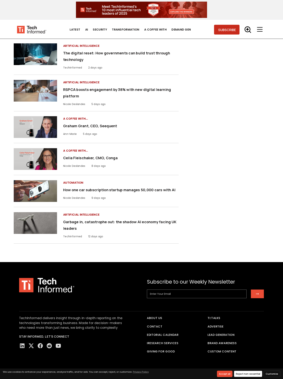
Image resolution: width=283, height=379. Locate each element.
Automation (73, 183)
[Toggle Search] (247, 29)
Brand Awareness (222, 343)
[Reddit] (49, 346)
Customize (272, 373)
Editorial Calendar (163, 335)
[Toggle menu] (260, 30)
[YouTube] (58, 346)
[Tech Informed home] (31, 29)
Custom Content (222, 351)
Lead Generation (221, 335)
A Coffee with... (75, 119)
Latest (75, 29)
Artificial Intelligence (81, 46)
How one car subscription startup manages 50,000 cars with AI (119, 189)
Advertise (216, 326)
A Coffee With (155, 29)
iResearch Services (162, 343)
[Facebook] (40, 346)
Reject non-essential (248, 373)
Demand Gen (181, 29)
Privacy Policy (141, 372)
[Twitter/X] (31, 346)
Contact (154, 326)
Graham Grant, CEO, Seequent (90, 125)
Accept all (224, 373)
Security (100, 29)
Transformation (125, 29)
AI (86, 29)
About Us (154, 318)
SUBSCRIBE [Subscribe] (227, 30)
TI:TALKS (214, 318)
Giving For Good (161, 351)
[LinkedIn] (22, 346)
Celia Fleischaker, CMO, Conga (90, 157)
